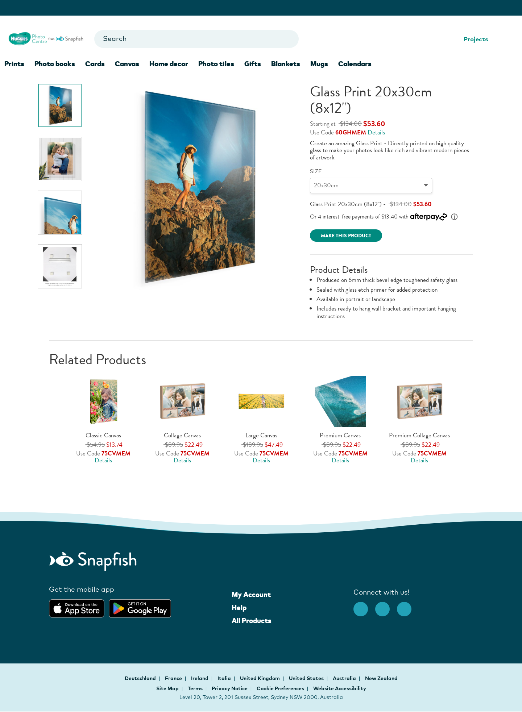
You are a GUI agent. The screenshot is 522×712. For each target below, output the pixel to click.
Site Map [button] (167, 688)
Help (239, 607)
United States (307, 678)
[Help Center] (497, 39)
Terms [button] (195, 688)
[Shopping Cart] (509, 39)
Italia (225, 678)
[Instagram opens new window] (386, 605)
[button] (465, 411)
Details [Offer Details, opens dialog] (376, 132)
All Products (252, 620)
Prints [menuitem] (14, 63)
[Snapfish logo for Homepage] (45, 37)
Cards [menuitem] (95, 63)
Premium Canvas (340, 435)
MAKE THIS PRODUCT (346, 236)
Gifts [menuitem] (252, 63)
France (174, 678)
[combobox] (196, 39)
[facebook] (364, 605)
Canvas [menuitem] (127, 63)
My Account (251, 594)
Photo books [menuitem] (54, 63)
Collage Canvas (182, 435)
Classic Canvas (103, 435)
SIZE (316, 171)
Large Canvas (261, 435)
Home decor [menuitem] (168, 63)
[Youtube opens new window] (408, 605)
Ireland (200, 678)
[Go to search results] (287, 39)
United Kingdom (260, 678)
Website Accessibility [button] (339, 688)
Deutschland (141, 678)
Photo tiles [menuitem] (216, 63)
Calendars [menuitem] (355, 63)
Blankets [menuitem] (285, 63)
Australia (345, 678)
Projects (471, 39)
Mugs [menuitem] (319, 63)
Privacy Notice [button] (230, 688)
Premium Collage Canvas (419, 435)
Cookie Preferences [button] (280, 688)
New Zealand (381, 678)
